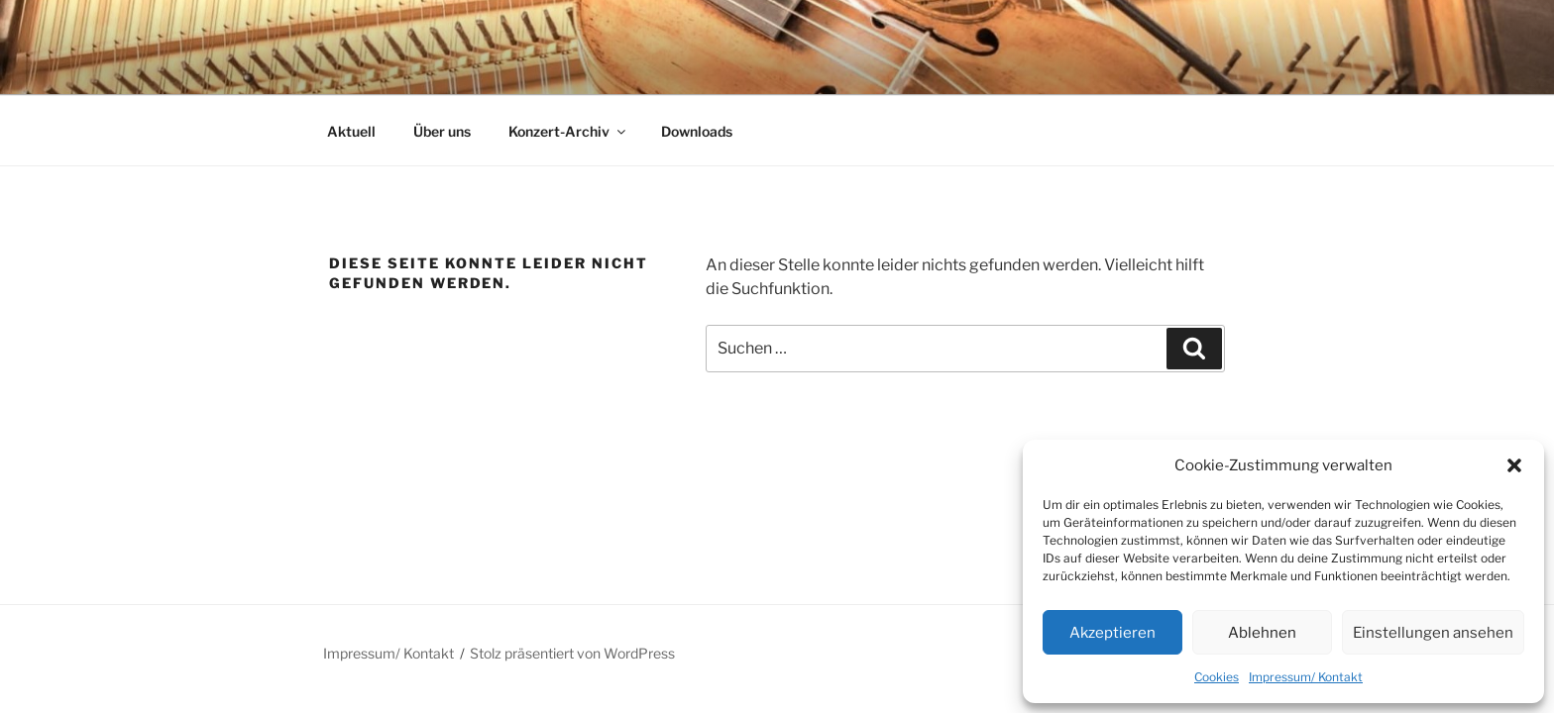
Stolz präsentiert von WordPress (572, 653)
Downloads (696, 131)
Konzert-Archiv (568, 131)
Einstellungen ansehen (1433, 633)
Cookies (1216, 676)
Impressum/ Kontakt (1306, 676)
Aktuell (351, 131)
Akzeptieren (1112, 633)
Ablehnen (1262, 633)
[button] (1514, 465)
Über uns (442, 131)
